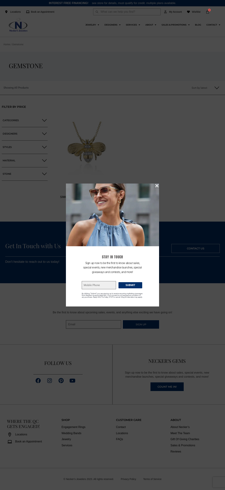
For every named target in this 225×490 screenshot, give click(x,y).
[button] (157, 186)
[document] (112, 245)
